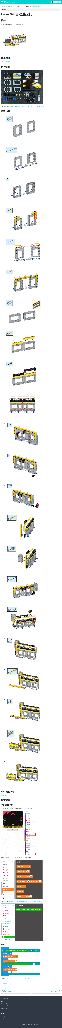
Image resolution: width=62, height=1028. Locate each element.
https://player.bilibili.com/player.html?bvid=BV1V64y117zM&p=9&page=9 (27, 106)
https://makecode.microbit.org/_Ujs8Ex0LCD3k (19, 979)
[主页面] (2, 6)
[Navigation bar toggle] (2, 2)
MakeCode (4, 795)
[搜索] (56, 2)
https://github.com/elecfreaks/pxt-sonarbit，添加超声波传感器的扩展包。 (28, 901)
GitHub (3, 1018)
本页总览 (4, 10)
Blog (3, 1016)
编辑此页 (4, 984)
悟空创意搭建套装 (5, 62)
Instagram (4, 1006)
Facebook (4, 1004)
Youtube (4, 1008)
